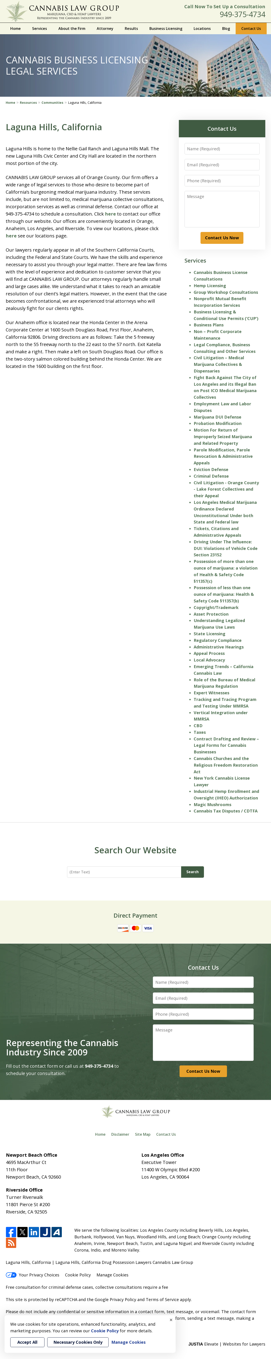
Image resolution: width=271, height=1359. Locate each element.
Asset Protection (211, 614)
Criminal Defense (211, 476)
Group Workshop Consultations (226, 292)
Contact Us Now (222, 237)
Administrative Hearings (219, 647)
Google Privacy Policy (115, 1299)
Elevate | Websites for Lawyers (226, 1344)
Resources (28, 102)
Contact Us (251, 28)
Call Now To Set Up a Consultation (224, 6)
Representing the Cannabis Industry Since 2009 (62, 1047)
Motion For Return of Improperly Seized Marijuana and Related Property (223, 436)
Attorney (105, 28)
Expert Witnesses (211, 692)
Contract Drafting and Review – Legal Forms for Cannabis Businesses (226, 745)
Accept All (27, 1342)
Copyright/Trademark (216, 607)
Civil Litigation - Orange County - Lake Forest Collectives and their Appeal (226, 489)
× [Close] (171, 1320)
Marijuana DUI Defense (217, 417)
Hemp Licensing (210, 285)
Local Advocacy (209, 660)
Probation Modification (218, 423)
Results (131, 28)
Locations (202, 28)
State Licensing (209, 633)
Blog (226, 28)
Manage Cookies (112, 1275)
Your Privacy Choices (32, 1275)
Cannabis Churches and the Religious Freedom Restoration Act (226, 765)
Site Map (143, 1134)
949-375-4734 (242, 14)
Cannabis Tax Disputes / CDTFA (226, 811)
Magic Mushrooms (212, 804)
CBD (198, 725)
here (110, 214)
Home (15, 28)
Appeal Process (209, 653)
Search (192, 871)
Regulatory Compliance (218, 640)
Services (39, 28)
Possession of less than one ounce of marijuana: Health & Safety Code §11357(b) (224, 594)
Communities (52, 102)
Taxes (200, 732)
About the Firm (71, 28)
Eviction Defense (211, 469)
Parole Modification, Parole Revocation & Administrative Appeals (223, 456)
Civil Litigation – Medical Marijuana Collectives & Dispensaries (219, 364)
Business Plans (209, 325)
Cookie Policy (78, 1275)
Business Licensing (165, 28)
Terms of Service (162, 1299)
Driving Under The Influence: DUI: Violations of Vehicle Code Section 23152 (226, 548)
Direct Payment (135, 915)
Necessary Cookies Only (77, 1342)
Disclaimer (120, 1134)
